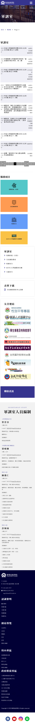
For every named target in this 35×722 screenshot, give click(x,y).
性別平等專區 (5, 699)
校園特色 (3, 618)
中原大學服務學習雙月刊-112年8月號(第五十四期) (15, 72)
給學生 (30, 50)
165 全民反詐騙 (5, 689)
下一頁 (3, 165)
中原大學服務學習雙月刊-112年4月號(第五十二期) (15, 136)
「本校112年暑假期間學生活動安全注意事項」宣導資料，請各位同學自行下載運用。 (15, 88)
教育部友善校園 (5, 696)
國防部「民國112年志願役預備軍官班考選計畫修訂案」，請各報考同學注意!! (15, 122)
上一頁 (26, 165)
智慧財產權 (4, 693)
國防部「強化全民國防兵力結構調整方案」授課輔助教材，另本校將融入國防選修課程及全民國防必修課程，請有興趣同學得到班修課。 (15, 110)
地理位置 (3, 608)
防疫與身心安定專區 (6, 702)
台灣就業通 (4, 683)
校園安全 (29, 91)
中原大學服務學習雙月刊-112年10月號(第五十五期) (15, 51)
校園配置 (3, 614)
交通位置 (3, 611)
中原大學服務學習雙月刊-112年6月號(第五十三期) (15, 98)
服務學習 (29, 54)
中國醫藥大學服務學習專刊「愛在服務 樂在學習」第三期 (15, 61)
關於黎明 (3, 605)
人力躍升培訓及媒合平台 (8, 680)
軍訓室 (9, 31)
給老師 (30, 52)
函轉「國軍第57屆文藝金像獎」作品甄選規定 (15, 156)
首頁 (2, 31)
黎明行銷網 (4, 645)
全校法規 (3, 660)
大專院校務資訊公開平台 (8, 677)
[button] (32, 2)
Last (32, 165)
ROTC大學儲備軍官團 (29, 123)
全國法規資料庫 (5, 686)
